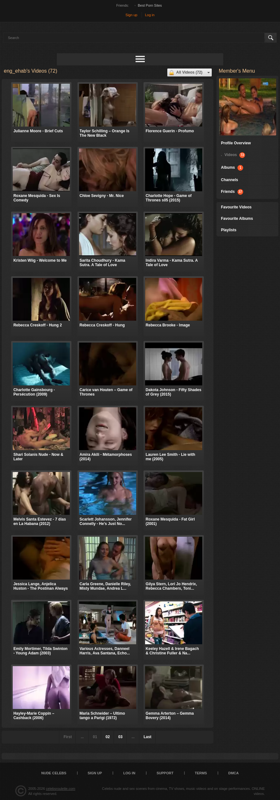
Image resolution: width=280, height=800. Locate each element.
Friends (232, 192)
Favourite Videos (236, 207)
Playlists (229, 230)
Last (147, 737)
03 (120, 737)
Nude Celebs (53, 773)
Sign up (131, 15)
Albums (232, 168)
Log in (150, 15)
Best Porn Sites (150, 5)
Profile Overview (236, 143)
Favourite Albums (237, 218)
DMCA (233, 773)
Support (165, 773)
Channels (229, 180)
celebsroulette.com (60, 788)
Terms (201, 773)
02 (107, 737)
